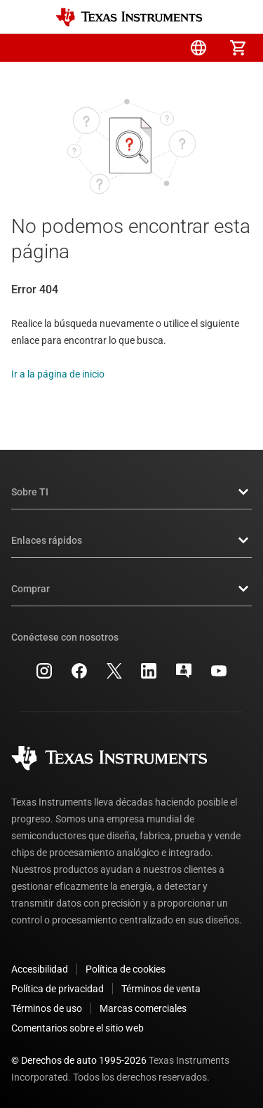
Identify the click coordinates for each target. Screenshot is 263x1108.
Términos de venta (161, 988)
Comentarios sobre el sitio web (77, 1028)
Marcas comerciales (143, 1008)
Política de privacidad (57, 988)
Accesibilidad (39, 969)
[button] (25, 48)
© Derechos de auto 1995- (79, 1060)
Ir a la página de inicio (57, 374)
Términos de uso (46, 1008)
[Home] (129, 17)
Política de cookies (126, 969)
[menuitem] (120, 48)
